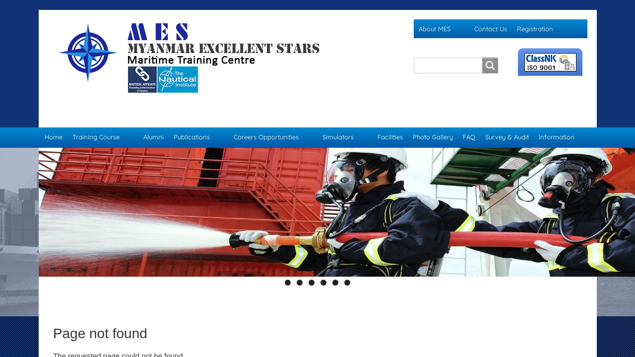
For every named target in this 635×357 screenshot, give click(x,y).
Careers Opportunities (266, 117)
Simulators (338, 117)
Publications (192, 117)
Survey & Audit (507, 117)
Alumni (153, 117)
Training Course (96, 117)
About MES (434, 29)
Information (556, 117)
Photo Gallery (433, 117)
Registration (535, 29)
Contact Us (490, 29)
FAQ (469, 117)
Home (54, 117)
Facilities (390, 117)
